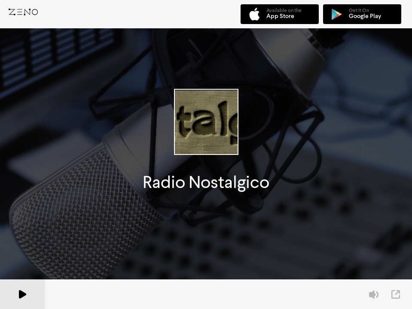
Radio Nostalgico (206, 182)
